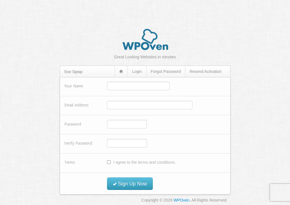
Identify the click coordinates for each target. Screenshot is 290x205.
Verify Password (78, 143)
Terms (69, 162)
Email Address (76, 105)
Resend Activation (205, 71)
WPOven (182, 200)
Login (137, 71)
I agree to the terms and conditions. (145, 162)
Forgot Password (166, 71)
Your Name (73, 86)
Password (72, 124)
